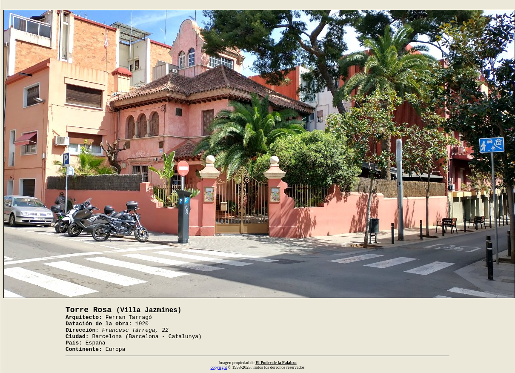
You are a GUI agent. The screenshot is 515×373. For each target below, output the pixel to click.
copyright (219, 367)
